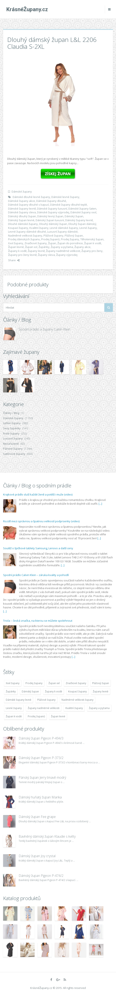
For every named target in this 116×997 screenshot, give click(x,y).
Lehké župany (12, 423)
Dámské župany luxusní (52, 208)
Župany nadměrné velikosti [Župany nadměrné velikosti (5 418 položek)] (43, 708)
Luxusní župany (13, 438)
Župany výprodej (66, 255)
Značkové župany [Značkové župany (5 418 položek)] (76, 683)
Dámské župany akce (21, 201)
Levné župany (88, 228)
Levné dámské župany (64, 228)
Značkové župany (35, 243)
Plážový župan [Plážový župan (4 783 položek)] (100, 683)
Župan (52, 243)
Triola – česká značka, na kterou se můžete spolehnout (37, 620)
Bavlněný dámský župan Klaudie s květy (47, 836)
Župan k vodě (92, 243)
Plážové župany (53, 235)
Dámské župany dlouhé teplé (68, 204)
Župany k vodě (17, 251)
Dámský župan (74, 216)
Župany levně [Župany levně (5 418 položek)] (100, 691)
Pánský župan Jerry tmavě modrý (42, 777)
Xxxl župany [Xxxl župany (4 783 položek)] (12, 683)
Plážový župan (74, 235)
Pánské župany (13, 448)
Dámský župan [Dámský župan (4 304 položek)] (30, 691)
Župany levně (36, 251)
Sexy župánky (12, 428)
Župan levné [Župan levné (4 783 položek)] (58, 716)
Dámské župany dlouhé (51, 201)
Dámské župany (22, 191)
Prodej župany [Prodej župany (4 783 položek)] (33, 683)
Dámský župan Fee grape (37, 816)
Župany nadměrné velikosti (63, 251)
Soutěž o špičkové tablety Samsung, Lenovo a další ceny (38, 548)
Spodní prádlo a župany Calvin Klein (44, 329)
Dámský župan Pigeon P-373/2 (41, 757)
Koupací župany (18, 228)
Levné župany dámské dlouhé (27, 231)
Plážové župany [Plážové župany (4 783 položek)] (46, 700)
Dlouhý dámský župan (53, 224)
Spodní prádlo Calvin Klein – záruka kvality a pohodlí (36, 575)
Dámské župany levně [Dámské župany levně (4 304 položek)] (18, 700)
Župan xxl (31, 247)
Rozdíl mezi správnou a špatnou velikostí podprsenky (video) (41, 521)
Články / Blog (11, 413)
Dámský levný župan (50, 216)
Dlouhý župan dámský (82, 224)
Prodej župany (70, 239)
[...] (100, 503)
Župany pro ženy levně (22, 255)
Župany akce (82, 247)
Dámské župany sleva (22, 212)
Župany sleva (46, 255)
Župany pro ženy (92, 251)
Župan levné (16, 247)
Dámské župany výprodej (53, 212)
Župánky (44, 247)
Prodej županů (50, 239)
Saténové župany (14, 454)
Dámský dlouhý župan (22, 216)
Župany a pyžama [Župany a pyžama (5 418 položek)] (99, 708)
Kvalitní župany (38, 228)
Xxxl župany (15, 243)
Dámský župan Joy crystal (37, 856)
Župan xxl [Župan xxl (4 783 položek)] (54, 683)
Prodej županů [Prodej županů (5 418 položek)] (36, 716)
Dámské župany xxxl (83, 212)
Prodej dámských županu (24, 239)
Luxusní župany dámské (62, 231)
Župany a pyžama (62, 247)
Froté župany (11, 433)
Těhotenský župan (92, 239)
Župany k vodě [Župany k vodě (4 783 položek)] (53, 691)
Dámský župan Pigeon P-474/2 (41, 875)
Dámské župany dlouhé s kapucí (28, 204)
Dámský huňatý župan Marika (40, 797)
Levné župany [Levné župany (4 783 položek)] (14, 708)
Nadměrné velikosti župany (25, 235)
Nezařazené (11, 443)
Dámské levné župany (65, 197)
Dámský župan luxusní (50, 220)
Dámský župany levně (79, 220)
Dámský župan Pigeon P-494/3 (41, 738)
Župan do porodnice (70, 243)
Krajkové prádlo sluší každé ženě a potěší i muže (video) (37, 494)
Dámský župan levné (21, 220)
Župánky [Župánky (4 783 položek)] (11, 691)
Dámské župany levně (22, 208)
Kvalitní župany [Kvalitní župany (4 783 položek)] (74, 708)
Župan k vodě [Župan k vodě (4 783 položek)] (14, 716)
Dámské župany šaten (82, 208)
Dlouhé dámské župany (23, 224)
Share (13, 260)
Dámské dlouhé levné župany (31, 197)
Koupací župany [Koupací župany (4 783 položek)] (77, 691)
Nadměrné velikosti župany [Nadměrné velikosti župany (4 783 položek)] (77, 700)
